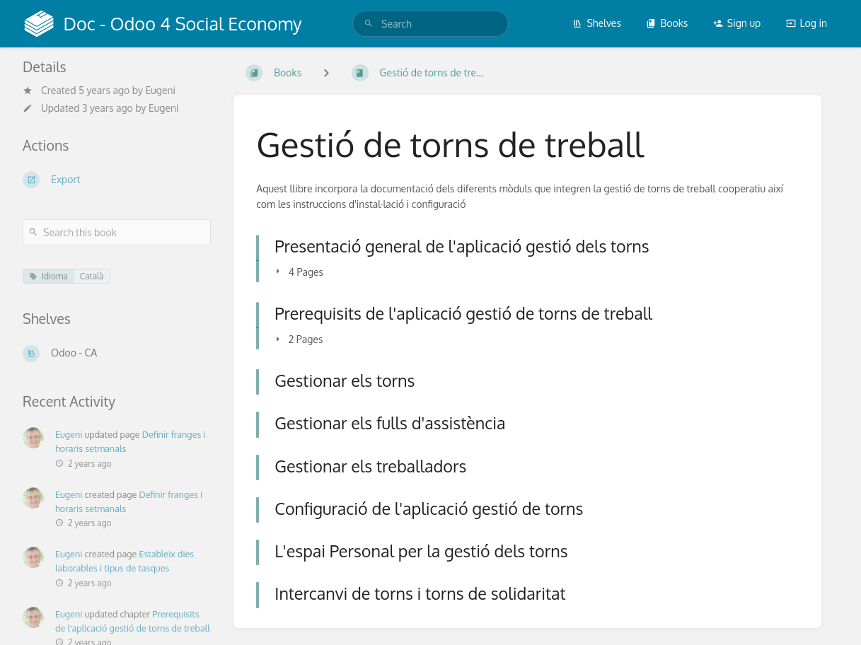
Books (667, 23)
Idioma (48, 276)
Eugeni (160, 90)
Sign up (737, 23)
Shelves (596, 23)
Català (92, 276)
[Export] (116, 180)
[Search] (369, 24)
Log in (806, 23)
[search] (430, 24)
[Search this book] (117, 232)
